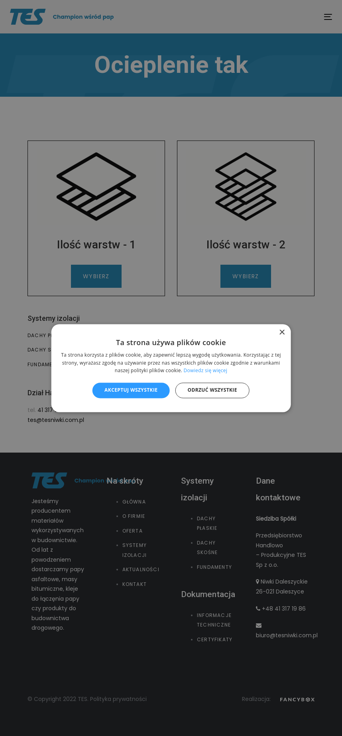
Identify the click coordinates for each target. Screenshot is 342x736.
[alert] (171, 368)
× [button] (282, 333)
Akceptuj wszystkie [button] (130, 390)
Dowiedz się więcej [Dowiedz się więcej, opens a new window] (206, 370)
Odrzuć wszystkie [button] (212, 390)
